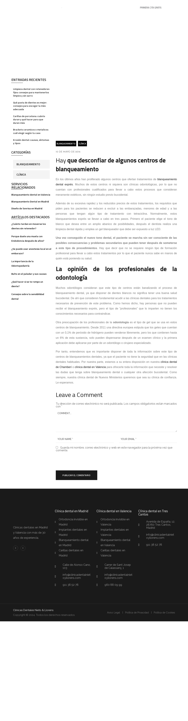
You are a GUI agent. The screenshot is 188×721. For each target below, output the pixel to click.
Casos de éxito (91, 8)
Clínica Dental (66, 42)
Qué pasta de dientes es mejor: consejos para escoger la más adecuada (30, 106)
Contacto (124, 8)
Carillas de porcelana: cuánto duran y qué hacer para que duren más (29, 119)
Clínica (21, 174)
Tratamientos (49, 8)
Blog (109, 8)
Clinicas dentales (23, 527)
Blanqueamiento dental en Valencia (30, 194)
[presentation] (79, 461)
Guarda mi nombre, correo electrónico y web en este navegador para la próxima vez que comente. (114, 449)
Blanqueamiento (28, 164)
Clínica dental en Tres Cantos (153, 513)
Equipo (71, 8)
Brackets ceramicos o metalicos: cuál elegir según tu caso (31, 131)
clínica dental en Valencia (90, 367)
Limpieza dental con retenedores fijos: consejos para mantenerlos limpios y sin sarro (31, 92)
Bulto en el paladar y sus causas (28, 274)
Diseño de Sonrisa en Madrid (26, 208)
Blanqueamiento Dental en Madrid (30, 201)
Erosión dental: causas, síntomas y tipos (31, 141)
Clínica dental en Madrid (71, 511)
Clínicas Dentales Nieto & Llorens (33, 610)
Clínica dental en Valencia (114, 511)
